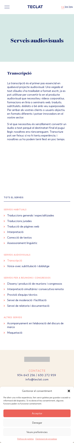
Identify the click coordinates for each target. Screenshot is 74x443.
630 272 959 (47, 375)
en (71, 7)
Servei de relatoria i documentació (28, 305)
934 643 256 (26, 375)
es (67, 7)
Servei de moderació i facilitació (27, 300)
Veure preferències (37, 432)
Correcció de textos (19, 237)
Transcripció (14, 260)
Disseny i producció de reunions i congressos (34, 283)
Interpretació (15, 232)
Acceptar (37, 413)
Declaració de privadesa (46, 439)
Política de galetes (25, 439)
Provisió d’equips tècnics (22, 294)
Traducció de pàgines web (23, 226)
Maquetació (14, 332)
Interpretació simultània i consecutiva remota (35, 289)
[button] (69, 391)
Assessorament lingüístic (22, 243)
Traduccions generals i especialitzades (30, 215)
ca (62, 7)
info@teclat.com (37, 379)
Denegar (37, 422)
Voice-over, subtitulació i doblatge (28, 266)
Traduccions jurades (19, 221)
